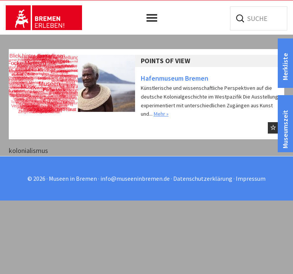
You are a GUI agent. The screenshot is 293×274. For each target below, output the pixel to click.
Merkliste (285, 66)
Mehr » (161, 113)
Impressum (251, 178)
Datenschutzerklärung (202, 178)
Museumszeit (285, 129)
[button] (154, 18)
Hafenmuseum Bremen (174, 78)
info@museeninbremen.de (135, 178)
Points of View (165, 60)
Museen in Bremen (44, 17)
